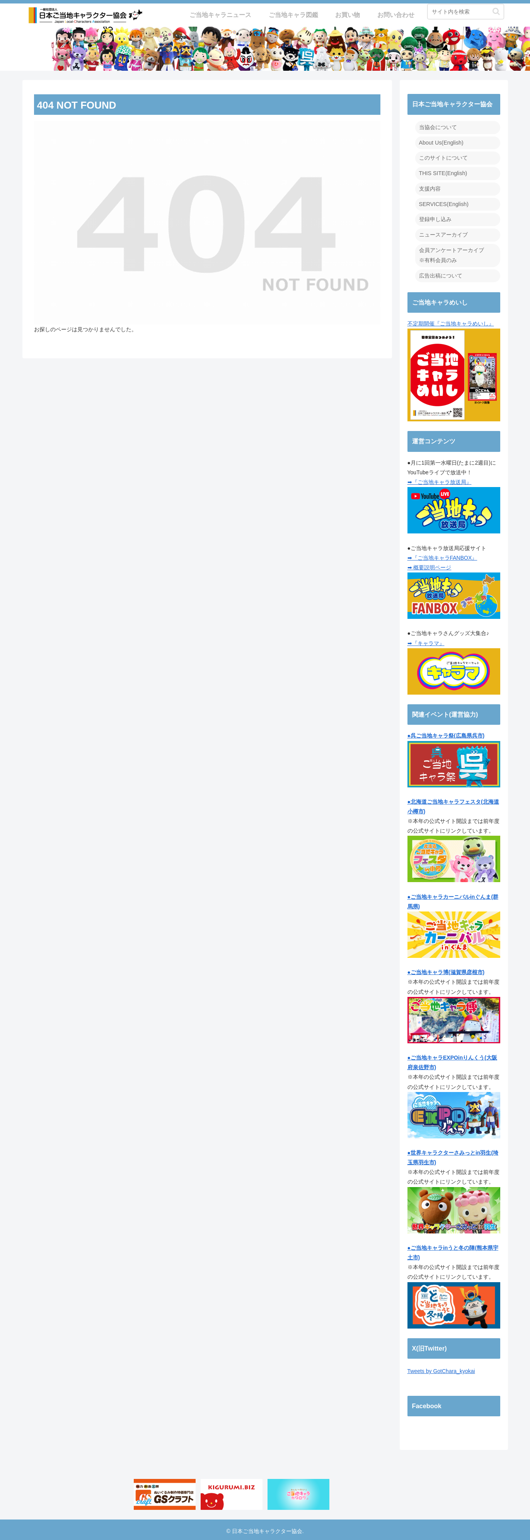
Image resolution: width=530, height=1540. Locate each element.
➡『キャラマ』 (426, 640)
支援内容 (430, 187)
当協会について (438, 127)
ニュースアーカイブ (443, 233)
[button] (496, 11)
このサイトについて (443, 157)
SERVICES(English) (443, 203)
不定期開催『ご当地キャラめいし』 (453, 368)
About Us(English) (441, 142)
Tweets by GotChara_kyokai (441, 1369)
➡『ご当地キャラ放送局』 (439, 480)
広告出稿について (440, 273)
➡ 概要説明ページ (429, 565)
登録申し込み (435, 218)
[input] (465, 11)
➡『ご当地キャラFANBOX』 (442, 555)
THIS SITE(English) (442, 172)
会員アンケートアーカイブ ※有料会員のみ (451, 253)
